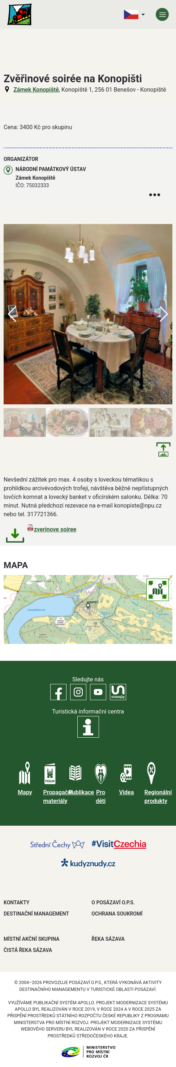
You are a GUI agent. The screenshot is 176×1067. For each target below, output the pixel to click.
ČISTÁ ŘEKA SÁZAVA (28, 950)
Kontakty (16, 902)
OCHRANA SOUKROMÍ (116, 914)
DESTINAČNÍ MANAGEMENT (36, 914)
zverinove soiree (55, 529)
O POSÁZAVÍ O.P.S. (112, 902)
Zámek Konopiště (36, 89)
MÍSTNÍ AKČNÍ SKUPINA (31, 939)
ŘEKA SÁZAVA (108, 939)
